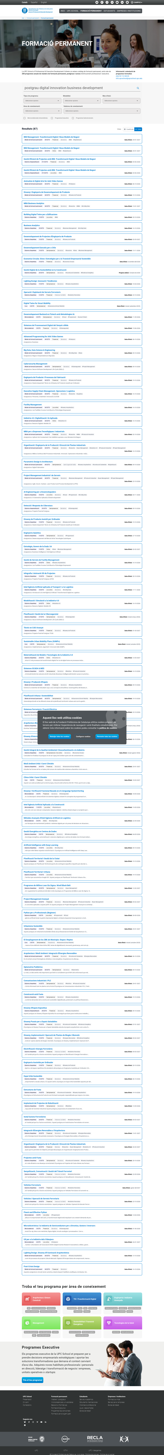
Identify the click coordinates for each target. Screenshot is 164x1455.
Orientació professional (88, 1405)
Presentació (27, 1400)
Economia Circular (75, 1332)
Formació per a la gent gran (61, 1414)
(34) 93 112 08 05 (122, 76)
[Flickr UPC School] (127, 2)
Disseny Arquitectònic (32, 1311)
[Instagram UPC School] (107, 2)
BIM (29, 1308)
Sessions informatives (59, 1405)
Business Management (31, 1332)
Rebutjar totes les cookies (59, 737)
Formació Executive (58, 1408)
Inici (63, 11)
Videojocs (87, 1311)
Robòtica (129, 1311)
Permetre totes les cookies (107, 737)
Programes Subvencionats (60, 1411)
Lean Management (45, 1332)
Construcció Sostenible (38, 1308)
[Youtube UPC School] (117, 2)
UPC (36, 1451)
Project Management (44, 1335)
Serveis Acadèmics (86, 1400)
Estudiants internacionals (89, 1402)
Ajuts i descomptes (86, 1408)
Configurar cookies (83, 737)
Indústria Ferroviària (134, 1308)
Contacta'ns (27, 1405)
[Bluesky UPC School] (97, 2)
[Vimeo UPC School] (112, 2)
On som (26, 1402)
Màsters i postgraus (58, 1400)
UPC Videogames (95, 1451)
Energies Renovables (82, 1335)
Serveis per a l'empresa (116, 1402)
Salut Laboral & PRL (127, 1332)
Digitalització (51, 1308)
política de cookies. (108, 728)
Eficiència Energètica (88, 1332)
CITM (66, 1451)
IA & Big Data (92, 1308)
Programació (78, 1311)
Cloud (80, 1308)
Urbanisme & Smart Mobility (48, 1311)
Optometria (116, 1332)
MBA (34, 1335)
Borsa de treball (85, 1411)
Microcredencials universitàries (62, 1402)
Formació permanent (33, 18)
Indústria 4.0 (122, 1308)
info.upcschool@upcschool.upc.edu (129, 78)
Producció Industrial (119, 1311)
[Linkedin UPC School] (122, 2)
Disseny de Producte (111, 1308)
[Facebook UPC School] (102, 2)
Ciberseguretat (72, 1308)
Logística (55, 1332)
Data (85, 1308)
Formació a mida (114, 1400)
